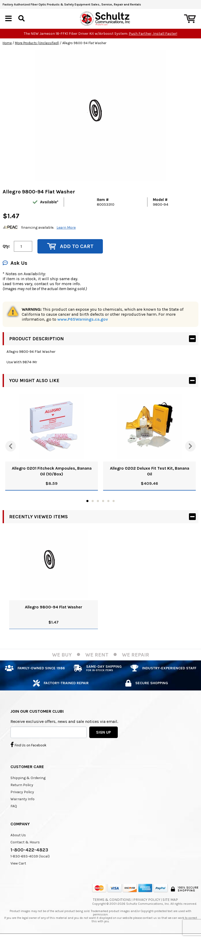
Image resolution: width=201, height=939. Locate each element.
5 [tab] (108, 501)
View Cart (18, 863)
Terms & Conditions (112, 900)
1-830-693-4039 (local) (30, 856)
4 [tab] (103, 501)
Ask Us (15, 263)
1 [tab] (87, 501)
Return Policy (21, 785)
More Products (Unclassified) (37, 43)
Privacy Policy (22, 792)
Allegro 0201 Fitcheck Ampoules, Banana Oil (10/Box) (52, 471)
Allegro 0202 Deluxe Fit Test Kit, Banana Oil (149, 471)
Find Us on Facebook (28, 744)
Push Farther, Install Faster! (153, 33)
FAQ (13, 806)
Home (7, 43)
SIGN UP (103, 732)
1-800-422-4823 (29, 850)
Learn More (66, 228)
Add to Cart (70, 246)
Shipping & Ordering (28, 778)
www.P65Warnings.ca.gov (82, 319)
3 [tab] (98, 501)
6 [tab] (114, 501)
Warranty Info (22, 799)
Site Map (170, 900)
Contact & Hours (25, 842)
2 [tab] (93, 501)
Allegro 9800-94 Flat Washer (53, 606)
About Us (18, 835)
